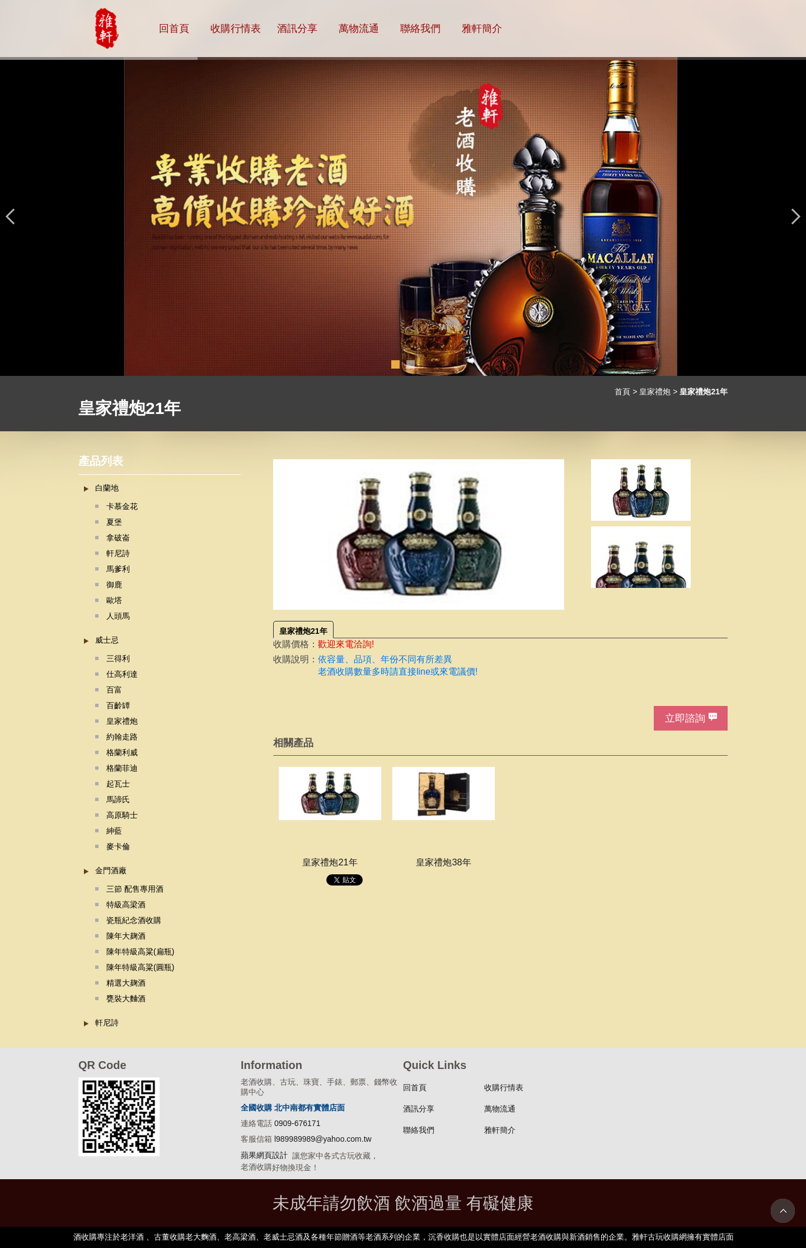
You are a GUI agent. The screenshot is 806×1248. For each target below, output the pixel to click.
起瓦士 (118, 783)
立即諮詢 (685, 718)
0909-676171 (297, 1123)
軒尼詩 (118, 553)
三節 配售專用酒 (134, 888)
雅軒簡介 (482, 28)
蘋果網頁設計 (264, 1155)
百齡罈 (118, 705)
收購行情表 (235, 28)
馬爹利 (118, 568)
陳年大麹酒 (126, 935)
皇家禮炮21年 (303, 631)
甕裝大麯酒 (126, 998)
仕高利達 (122, 674)
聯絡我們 (420, 28)
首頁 (622, 391)
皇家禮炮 (655, 391)
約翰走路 (122, 736)
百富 (114, 689)
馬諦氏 (118, 799)
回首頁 (174, 28)
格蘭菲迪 (122, 768)
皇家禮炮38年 (443, 862)
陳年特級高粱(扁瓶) (140, 951)
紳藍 (114, 830)
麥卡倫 (118, 846)
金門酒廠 (110, 870)
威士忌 (107, 639)
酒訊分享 (297, 28)
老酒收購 (336, 671)
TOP (783, 1211)
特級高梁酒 (126, 904)
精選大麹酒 (126, 982)
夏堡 (114, 521)
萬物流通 (359, 28)
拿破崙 (118, 537)
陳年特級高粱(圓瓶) (140, 967)
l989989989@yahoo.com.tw (323, 1138)
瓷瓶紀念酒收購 (133, 920)
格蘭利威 (122, 752)
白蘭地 (107, 487)
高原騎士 (122, 815)
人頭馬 (118, 615)
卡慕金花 (122, 506)
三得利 (118, 658)
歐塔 (114, 600)
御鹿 (114, 584)
